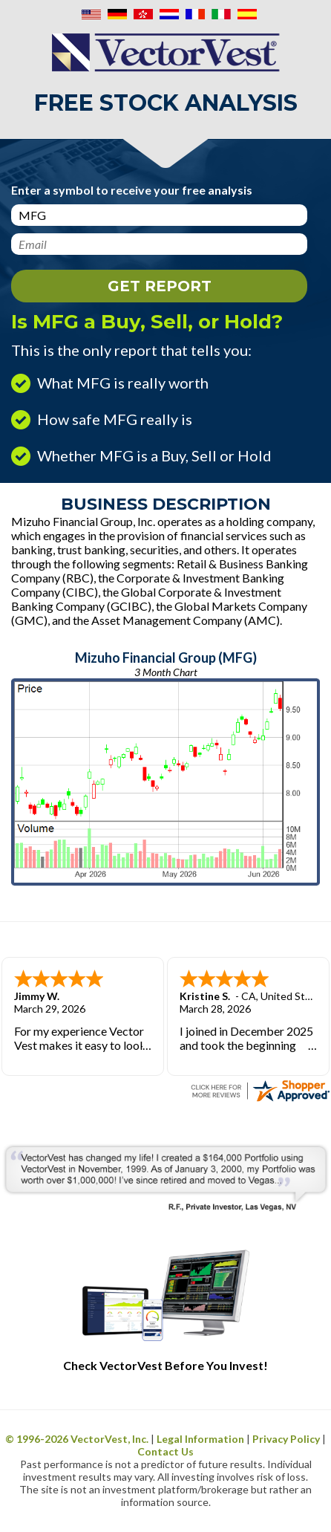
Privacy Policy (286, 1438)
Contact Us (165, 1451)
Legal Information (200, 1438)
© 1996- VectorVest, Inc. (76, 1438)
